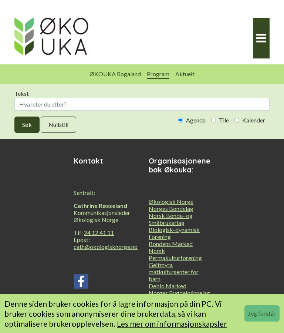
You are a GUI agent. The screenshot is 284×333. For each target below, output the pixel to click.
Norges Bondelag (171, 208)
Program (158, 73)
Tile (220, 120)
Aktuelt (185, 73)
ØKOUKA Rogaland (115, 73)
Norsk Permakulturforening (175, 254)
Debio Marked (167, 285)
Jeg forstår (262, 313)
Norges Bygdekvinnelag (179, 292)
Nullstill (58, 124)
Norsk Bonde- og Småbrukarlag (171, 219)
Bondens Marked (171, 243)
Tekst (142, 100)
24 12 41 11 (99, 232)
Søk (27, 124)
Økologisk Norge (171, 201)
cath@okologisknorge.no (106, 246)
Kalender (249, 120)
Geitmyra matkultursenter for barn (174, 271)
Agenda (192, 120)
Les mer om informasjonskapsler (172, 323)
